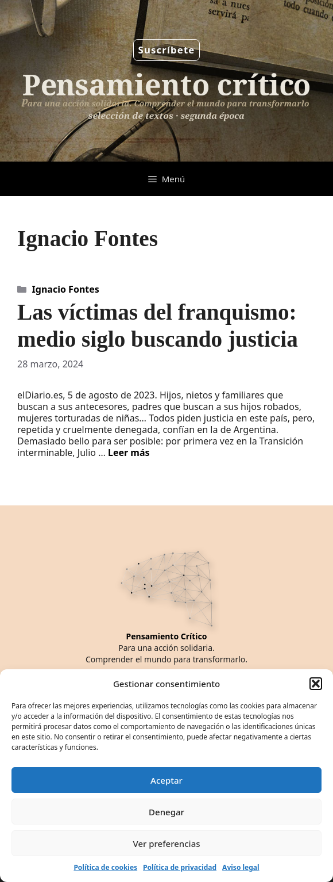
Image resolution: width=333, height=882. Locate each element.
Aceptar (166, 780)
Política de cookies (105, 867)
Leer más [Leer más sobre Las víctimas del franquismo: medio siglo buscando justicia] (129, 452)
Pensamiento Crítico (166, 636)
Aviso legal (240, 867)
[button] (316, 683)
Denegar (166, 812)
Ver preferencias (166, 843)
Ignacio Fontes (65, 289)
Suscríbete (166, 49)
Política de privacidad (179, 867)
